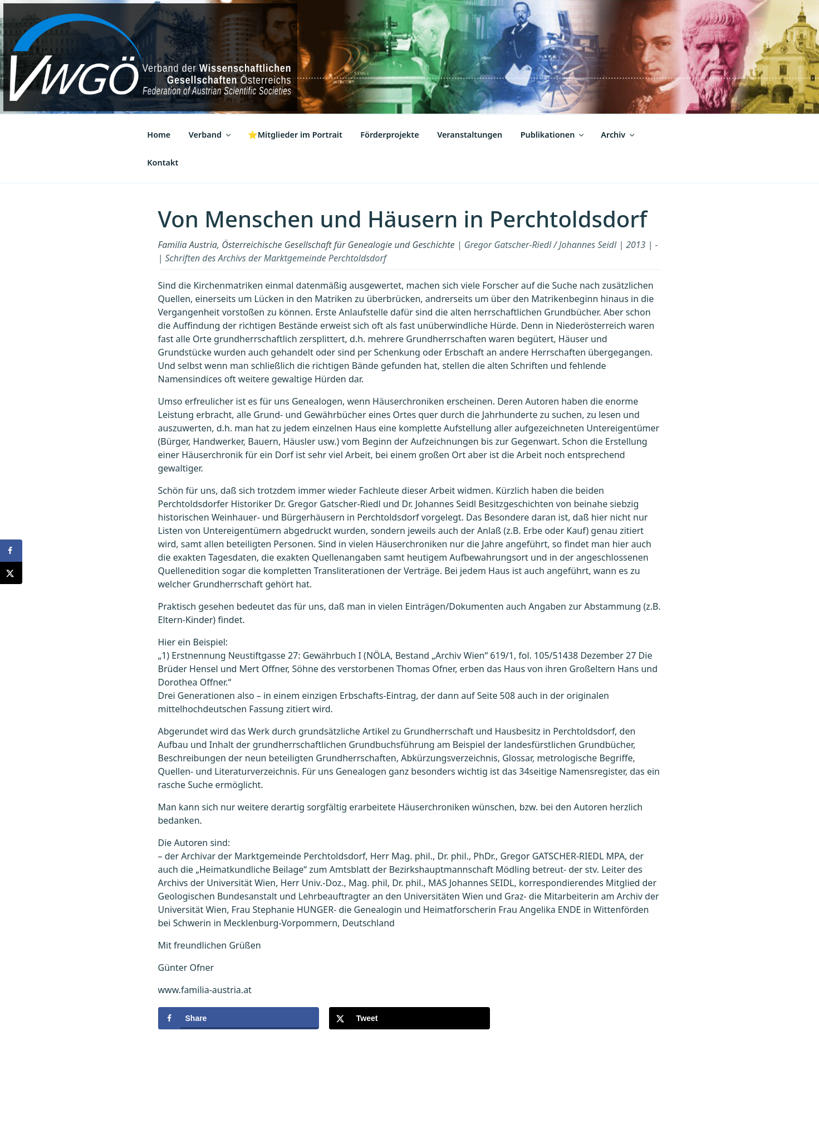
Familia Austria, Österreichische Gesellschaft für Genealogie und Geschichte (306, 245)
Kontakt (162, 162)
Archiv (618, 134)
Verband (210, 134)
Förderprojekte (389, 134)
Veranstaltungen (469, 134)
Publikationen (553, 134)
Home (158, 134)
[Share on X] (409, 1018)
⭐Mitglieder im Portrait (295, 134)
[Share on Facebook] (238, 1018)
